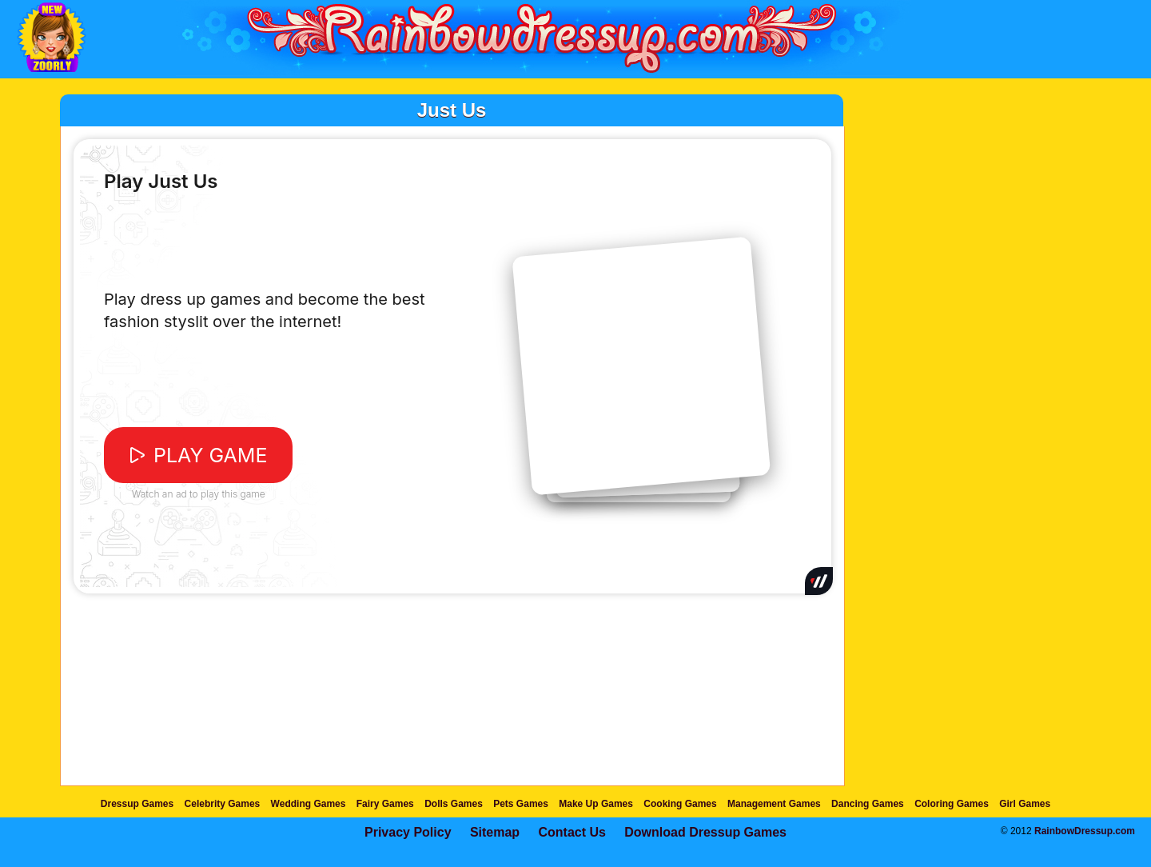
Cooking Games (679, 803)
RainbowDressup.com (1084, 831)
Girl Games (1024, 803)
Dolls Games (453, 803)
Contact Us (571, 832)
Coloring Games (951, 803)
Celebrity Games (223, 803)
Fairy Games (385, 803)
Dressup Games (137, 803)
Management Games (774, 803)
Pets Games (520, 803)
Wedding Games (308, 803)
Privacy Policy (408, 832)
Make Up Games (596, 803)
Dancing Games (867, 803)
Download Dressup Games (705, 832)
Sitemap (495, 832)
